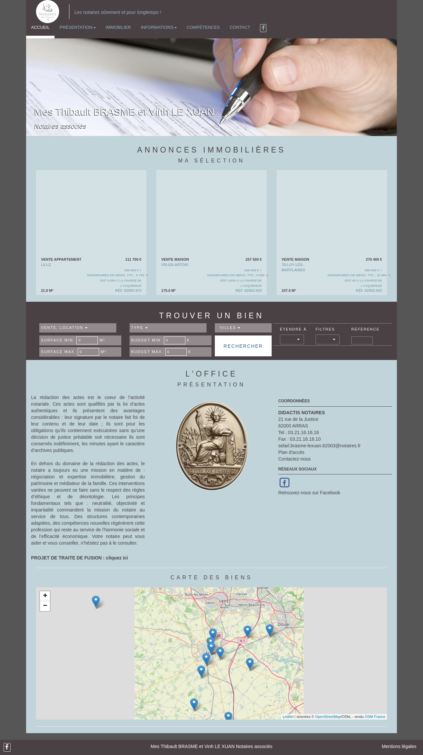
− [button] (45, 606)
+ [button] (45, 596)
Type (139, 328)
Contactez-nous (294, 459)
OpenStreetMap (328, 717)
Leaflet (288, 717)
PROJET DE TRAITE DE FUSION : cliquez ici (79, 557)
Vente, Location (64, 328)
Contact (240, 27)
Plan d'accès (291, 452)
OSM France (375, 717)
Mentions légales (399, 746)
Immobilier (118, 27)
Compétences (203, 27)
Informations (159, 27)
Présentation (77, 27)
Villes (230, 328)
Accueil (40, 27)
